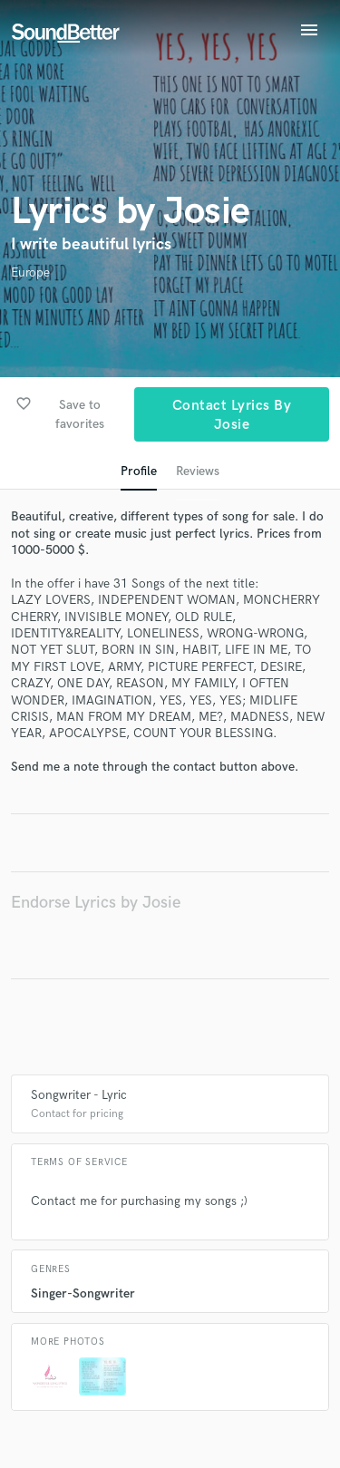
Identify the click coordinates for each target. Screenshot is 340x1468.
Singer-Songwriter (83, 1293)
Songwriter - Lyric (79, 1095)
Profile (139, 471)
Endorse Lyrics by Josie (95, 902)
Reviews (197, 471)
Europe (30, 272)
